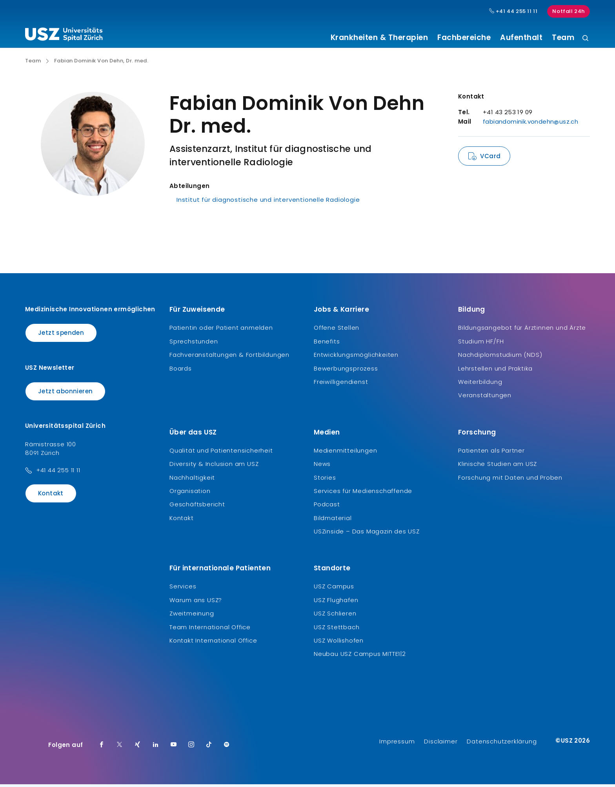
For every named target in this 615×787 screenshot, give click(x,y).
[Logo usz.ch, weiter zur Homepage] (63, 35)
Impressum (397, 744)
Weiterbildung (480, 385)
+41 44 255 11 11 (58, 473)
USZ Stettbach (336, 630)
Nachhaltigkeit (192, 480)
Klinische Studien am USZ (497, 467)
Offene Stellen (336, 331)
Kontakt (51, 496)
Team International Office (210, 630)
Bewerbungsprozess (346, 371)
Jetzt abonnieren (65, 394)
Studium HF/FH (481, 344)
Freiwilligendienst (341, 385)
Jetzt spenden (61, 336)
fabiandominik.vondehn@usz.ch (530, 125)
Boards (180, 371)
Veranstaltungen (484, 398)
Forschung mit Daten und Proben (510, 480)
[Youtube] (174, 747)
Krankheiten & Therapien (379, 37)
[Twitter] (119, 747)
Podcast (327, 507)
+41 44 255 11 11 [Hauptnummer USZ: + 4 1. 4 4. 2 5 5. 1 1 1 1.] (513, 11)
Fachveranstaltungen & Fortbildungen (229, 358)
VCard (490, 159)
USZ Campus (334, 589)
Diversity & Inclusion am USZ (213, 467)
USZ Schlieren (335, 616)
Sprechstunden (193, 344)
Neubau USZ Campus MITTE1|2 (360, 657)
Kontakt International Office (213, 643)
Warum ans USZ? (195, 603)
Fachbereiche (464, 37)
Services (182, 589)
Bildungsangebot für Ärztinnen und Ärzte (522, 331)
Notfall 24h (568, 11)
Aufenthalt (521, 37)
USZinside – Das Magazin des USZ (367, 534)
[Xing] (138, 747)
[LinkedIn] (156, 747)
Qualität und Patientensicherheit (221, 453)
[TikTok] (209, 747)
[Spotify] (227, 747)
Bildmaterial (333, 521)
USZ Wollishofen (339, 643)
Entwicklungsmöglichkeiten (356, 358)
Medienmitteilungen (345, 453)
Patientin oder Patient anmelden (221, 331)
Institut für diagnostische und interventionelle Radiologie (268, 203)
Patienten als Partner (491, 453)
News (322, 467)
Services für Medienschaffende (363, 494)
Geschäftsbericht (197, 507)
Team (563, 37)
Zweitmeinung (191, 616)
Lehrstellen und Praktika (495, 371)
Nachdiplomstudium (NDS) (500, 358)
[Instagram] (191, 747)
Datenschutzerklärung (502, 744)
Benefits (327, 344)
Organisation (190, 494)
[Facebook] (101, 747)
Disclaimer (440, 744)
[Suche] (585, 38)
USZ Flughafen (336, 603)
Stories (325, 480)
